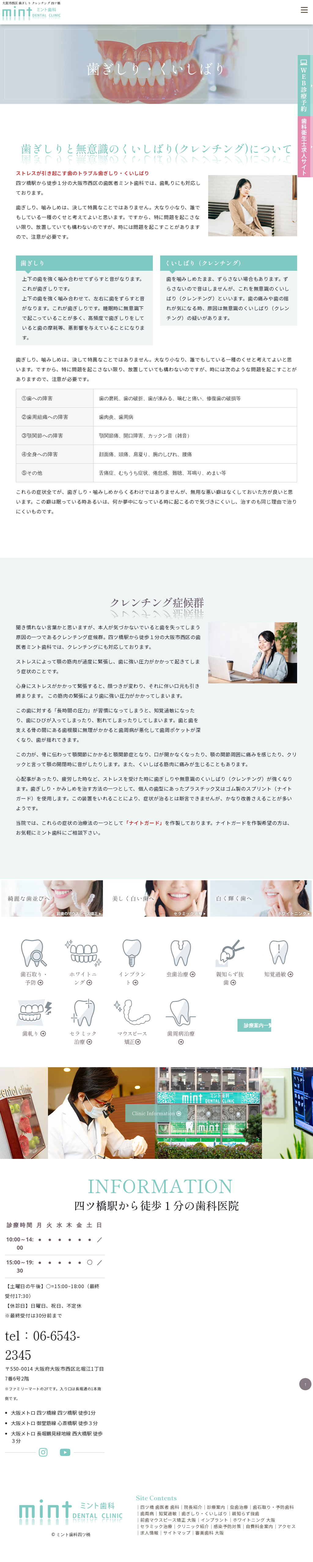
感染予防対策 (227, 1526)
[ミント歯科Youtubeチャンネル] (65, 1454)
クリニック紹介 (193, 1526)
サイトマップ (177, 1533)
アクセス (287, 1526)
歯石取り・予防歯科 (273, 1507)
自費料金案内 (259, 1526)
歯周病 (147, 1513)
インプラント (214, 1520)
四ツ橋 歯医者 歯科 (159, 1507)
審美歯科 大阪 (209, 1533)
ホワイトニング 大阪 (254, 1520)
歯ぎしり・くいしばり (204, 1513)
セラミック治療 (156, 1526)
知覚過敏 (168, 1513)
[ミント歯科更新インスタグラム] (46, 1454)
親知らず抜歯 (246, 1513)
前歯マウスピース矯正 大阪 (168, 1520)
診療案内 (216, 1507)
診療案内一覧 (257, 1025)
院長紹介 (193, 1507)
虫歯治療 (239, 1507)
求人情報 (149, 1533)
